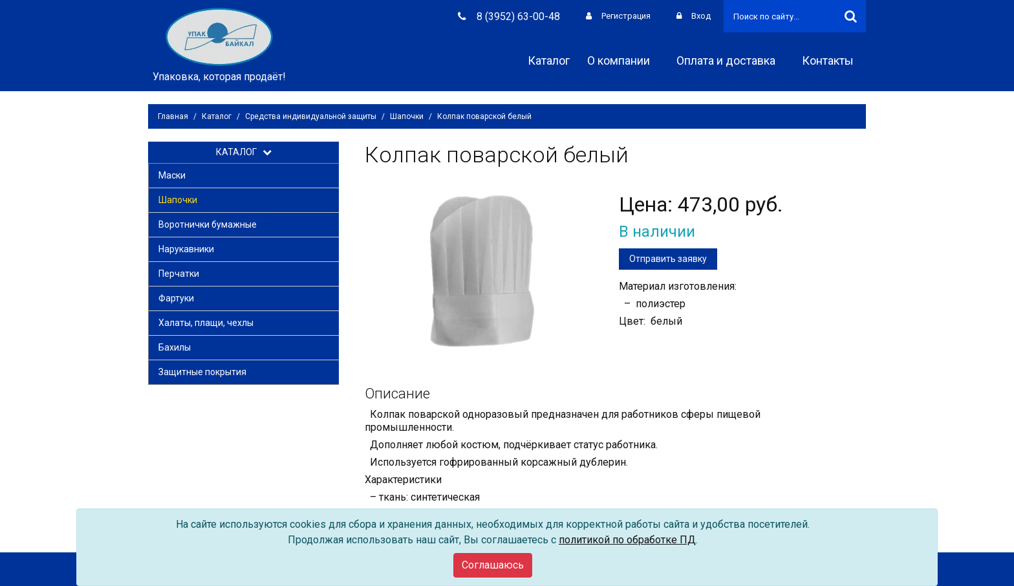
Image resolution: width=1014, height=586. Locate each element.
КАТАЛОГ (244, 152)
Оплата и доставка (730, 60)
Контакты (832, 60)
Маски (172, 175)
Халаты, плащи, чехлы (205, 323)
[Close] (492, 565)
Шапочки (407, 116)
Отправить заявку (668, 259)
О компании (623, 60)
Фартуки (176, 298)
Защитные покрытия (202, 372)
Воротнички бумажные (207, 224)
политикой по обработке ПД (627, 540)
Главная (173, 116)
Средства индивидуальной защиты (310, 116)
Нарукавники (186, 249)
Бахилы (174, 347)
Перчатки (178, 273)
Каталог (549, 60)
